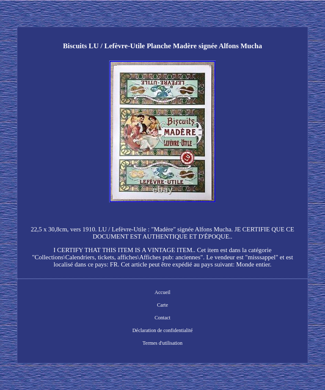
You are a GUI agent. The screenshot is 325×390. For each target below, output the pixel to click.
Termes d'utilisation (162, 343)
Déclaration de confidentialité (162, 330)
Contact (162, 318)
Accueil (162, 292)
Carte (162, 305)
